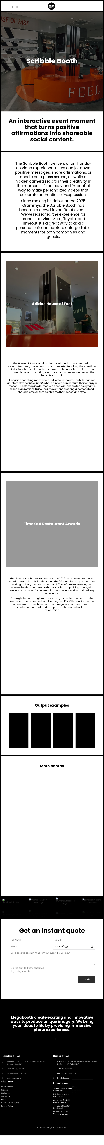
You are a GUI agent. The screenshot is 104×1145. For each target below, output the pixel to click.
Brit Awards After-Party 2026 (61, 1105)
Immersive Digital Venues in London (60, 1122)
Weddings (5, 1106)
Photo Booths (7, 1096)
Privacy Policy (7, 1115)
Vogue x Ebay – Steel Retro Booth (62, 1099)
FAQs (3, 1109)
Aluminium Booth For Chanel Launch (62, 1111)
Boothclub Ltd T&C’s (10, 1112)
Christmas (5, 1103)
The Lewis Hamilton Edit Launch (61, 1116)
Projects (4, 1099)
